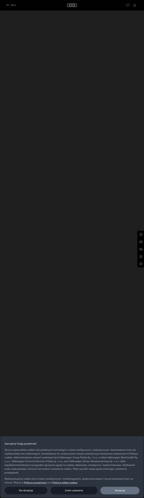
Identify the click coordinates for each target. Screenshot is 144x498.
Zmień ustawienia (74, 490)
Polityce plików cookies (64, 482)
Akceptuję (120, 490)
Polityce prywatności (35, 482)
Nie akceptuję (26, 490)
